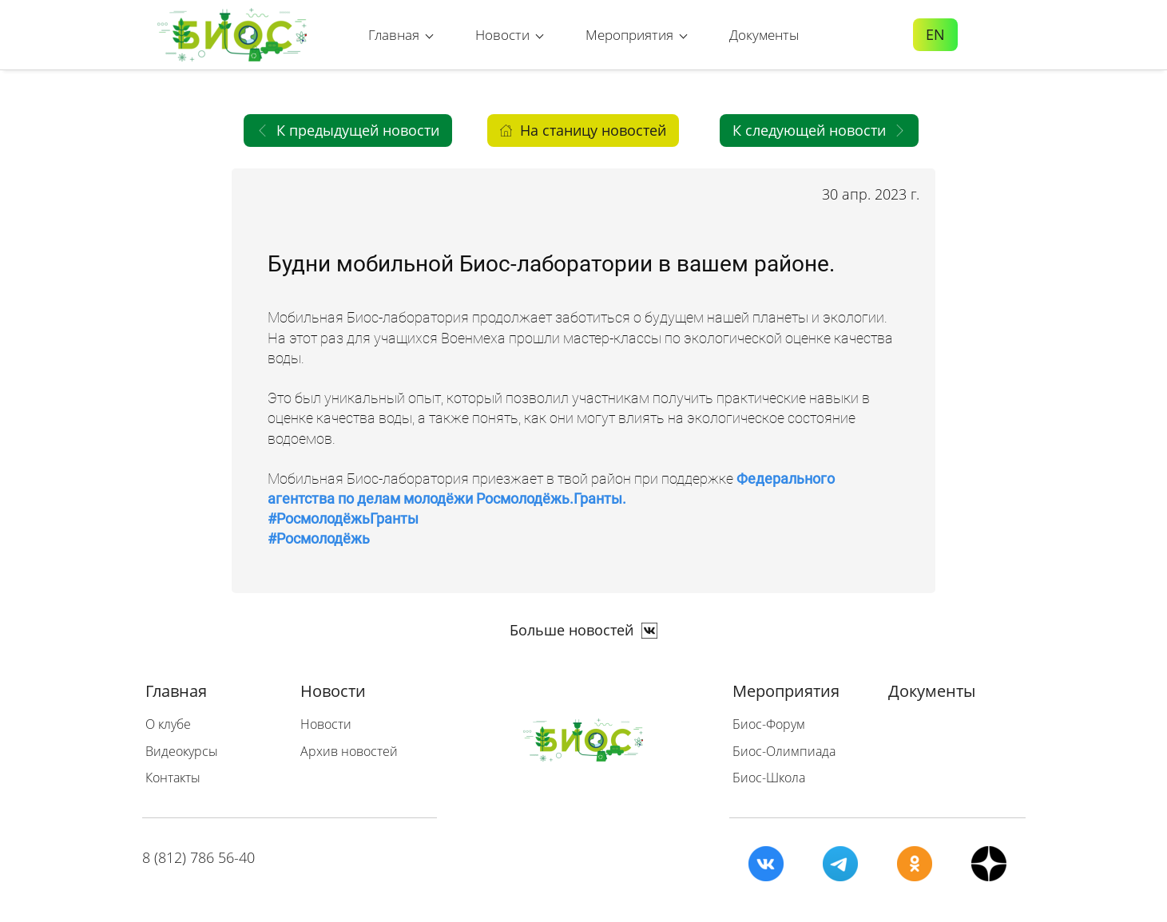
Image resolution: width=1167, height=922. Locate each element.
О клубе (168, 724)
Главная (176, 691)
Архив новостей (349, 751)
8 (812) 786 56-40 (198, 857)
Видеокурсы (181, 751)
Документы (931, 691)
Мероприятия (786, 691)
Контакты (172, 777)
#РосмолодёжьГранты (343, 518)
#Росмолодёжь (319, 538)
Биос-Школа (768, 777)
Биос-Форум (768, 724)
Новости (333, 691)
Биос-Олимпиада (784, 751)
